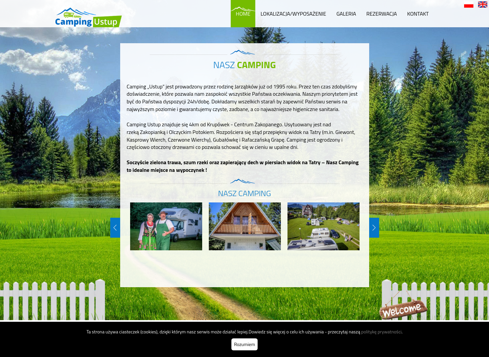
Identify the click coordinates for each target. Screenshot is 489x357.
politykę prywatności (381, 331)
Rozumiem (244, 344)
